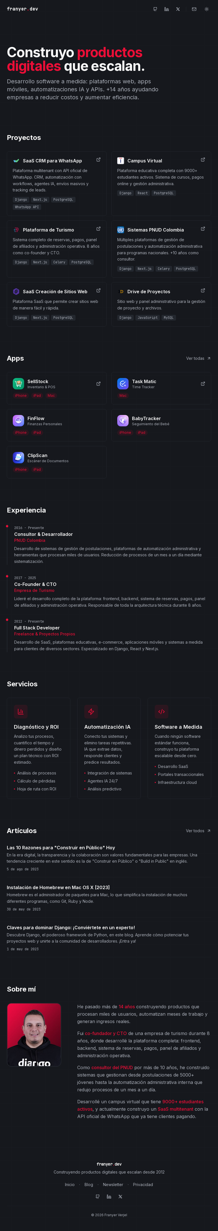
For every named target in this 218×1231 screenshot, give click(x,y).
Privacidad (143, 1184)
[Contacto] (194, 9)
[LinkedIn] (166, 9)
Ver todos (198, 830)
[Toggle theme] (206, 9)
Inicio (70, 1184)
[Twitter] (178, 9)
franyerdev (22, 9)
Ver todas (198, 358)
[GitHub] (155, 9)
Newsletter (113, 1184)
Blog (89, 1184)
